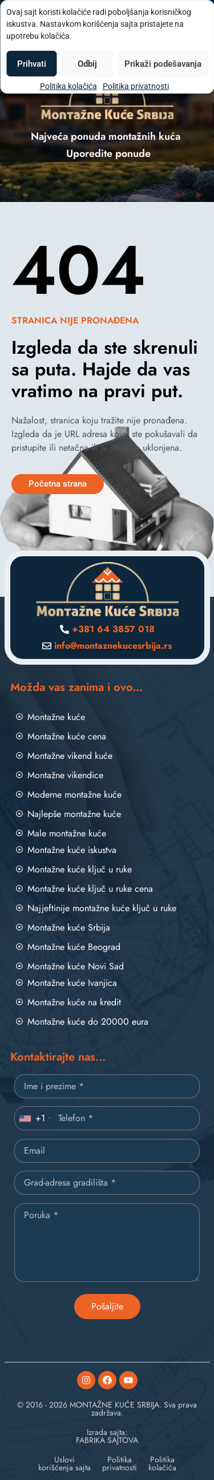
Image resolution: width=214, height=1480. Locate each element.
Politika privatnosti (136, 86)
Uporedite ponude (108, 153)
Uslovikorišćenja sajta (64, 1463)
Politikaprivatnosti (119, 1463)
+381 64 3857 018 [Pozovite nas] (113, 629)
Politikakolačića (162, 1463)
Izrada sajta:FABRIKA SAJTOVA (107, 1436)
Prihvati (31, 64)
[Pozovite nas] (64, 629)
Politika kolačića (68, 86)
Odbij (87, 64)
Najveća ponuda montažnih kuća (105, 136)
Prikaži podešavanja (162, 64)
